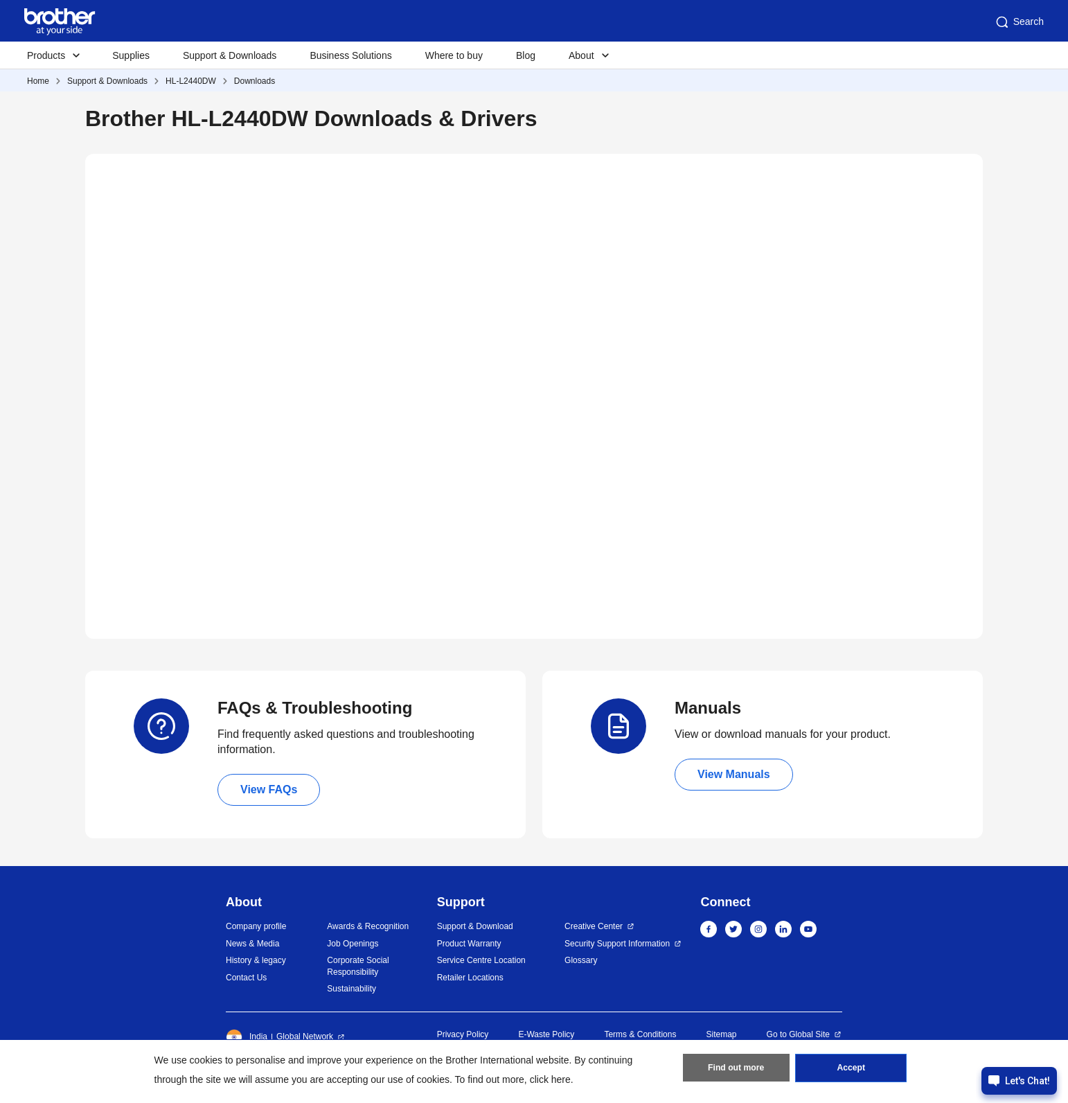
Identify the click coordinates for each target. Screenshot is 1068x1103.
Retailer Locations (470, 977)
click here (550, 1079)
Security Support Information (617, 943)
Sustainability (351, 989)
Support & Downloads (229, 55)
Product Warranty (469, 943)
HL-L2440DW (191, 81)
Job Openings (352, 943)
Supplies (131, 55)
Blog (525, 55)
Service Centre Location (481, 960)
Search (1019, 22)
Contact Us (246, 977)
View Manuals (733, 774)
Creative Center (593, 926)
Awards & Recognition (368, 926)
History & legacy (256, 960)
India (246, 1037)
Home (38, 81)
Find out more (736, 1069)
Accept (851, 1069)
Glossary (580, 960)
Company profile (256, 926)
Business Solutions (350, 55)
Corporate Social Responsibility (358, 966)
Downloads (254, 81)
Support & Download (475, 926)
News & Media (252, 943)
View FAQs (268, 789)
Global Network (304, 1036)
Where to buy (454, 55)
